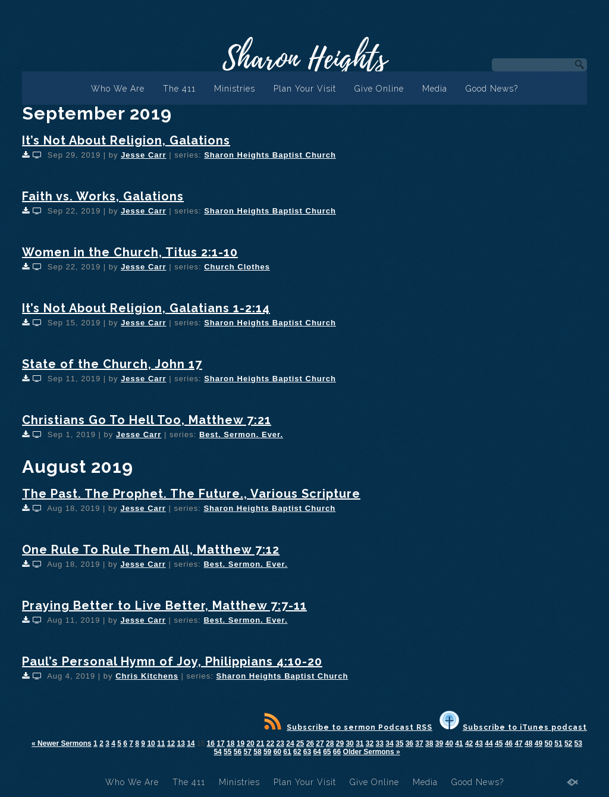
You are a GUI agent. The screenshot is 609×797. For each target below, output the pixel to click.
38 (429, 743)
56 (237, 752)
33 (380, 743)
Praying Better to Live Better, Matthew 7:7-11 (164, 605)
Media (434, 88)
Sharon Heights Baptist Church (270, 154)
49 (538, 743)
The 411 (179, 88)
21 (260, 743)
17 (220, 743)
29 (340, 743)
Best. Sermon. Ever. (241, 434)
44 (488, 743)
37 (419, 743)
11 (161, 743)
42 (469, 743)
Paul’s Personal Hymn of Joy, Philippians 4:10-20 (172, 661)
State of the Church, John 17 (112, 364)
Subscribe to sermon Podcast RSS (348, 727)
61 (287, 752)
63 (307, 752)
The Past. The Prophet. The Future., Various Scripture (191, 494)
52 (568, 743)
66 (337, 752)
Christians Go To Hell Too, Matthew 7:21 (146, 420)
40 (449, 743)
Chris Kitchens (146, 676)
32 (369, 743)
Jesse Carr (144, 154)
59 (267, 752)
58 (257, 752)
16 (211, 743)
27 (320, 743)
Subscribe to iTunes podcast (513, 727)
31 (359, 743)
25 (300, 743)
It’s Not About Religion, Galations (126, 140)
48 (528, 743)
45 (499, 743)
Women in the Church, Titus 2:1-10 (130, 252)
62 (297, 752)
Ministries (234, 88)
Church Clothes (237, 266)
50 (549, 743)
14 (190, 743)
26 (310, 743)
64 (317, 752)
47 (518, 743)
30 (349, 743)
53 (578, 743)
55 (227, 752)
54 (217, 752)
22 (270, 743)
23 (280, 743)
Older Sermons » (371, 752)
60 (277, 752)
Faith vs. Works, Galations (103, 196)
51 (558, 743)
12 (171, 743)
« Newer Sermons (62, 743)
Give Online (379, 88)
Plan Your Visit (305, 88)
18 (230, 743)
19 (240, 743)
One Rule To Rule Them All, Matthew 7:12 (151, 549)
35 (399, 743)
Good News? (492, 88)
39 (439, 743)
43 (479, 743)
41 (459, 743)
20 (250, 743)
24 (290, 743)
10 (151, 743)
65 (327, 752)
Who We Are (118, 88)
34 (389, 743)
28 (330, 743)
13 (180, 743)
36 (409, 743)
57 (248, 752)
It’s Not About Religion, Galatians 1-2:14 (146, 308)
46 (509, 743)
